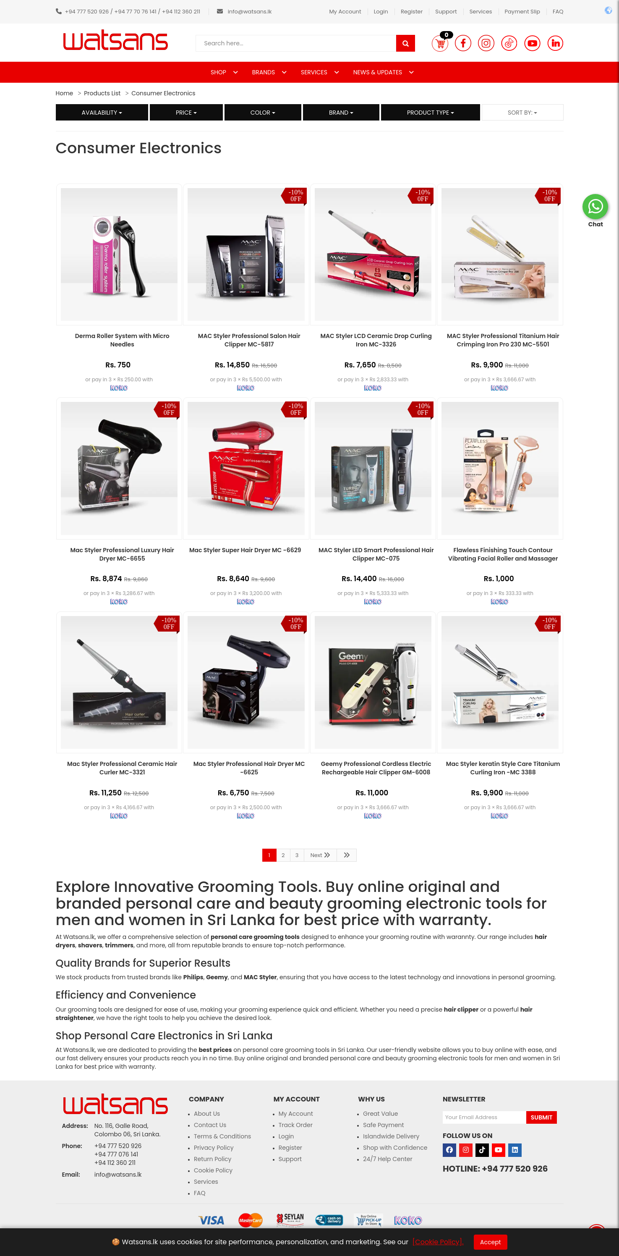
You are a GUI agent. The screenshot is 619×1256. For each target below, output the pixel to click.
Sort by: (523, 112)
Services (481, 12)
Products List (102, 93)
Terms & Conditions (222, 1136)
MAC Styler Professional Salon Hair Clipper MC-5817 (249, 340)
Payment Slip (522, 12)
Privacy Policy (214, 1147)
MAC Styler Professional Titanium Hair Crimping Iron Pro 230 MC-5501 (503, 340)
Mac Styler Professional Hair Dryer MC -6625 (249, 768)
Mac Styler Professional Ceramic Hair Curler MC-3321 (122, 768)
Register (412, 12)
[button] (440, 43)
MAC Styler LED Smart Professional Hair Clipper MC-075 (376, 554)
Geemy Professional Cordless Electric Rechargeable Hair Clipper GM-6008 (376, 768)
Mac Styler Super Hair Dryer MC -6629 (245, 550)
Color (263, 112)
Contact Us (210, 1125)
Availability (102, 112)
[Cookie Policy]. (438, 1242)
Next (321, 855)
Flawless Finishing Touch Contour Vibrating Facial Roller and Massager (503, 554)
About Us (207, 1113)
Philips (193, 977)
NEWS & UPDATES (378, 72)
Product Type (430, 112)
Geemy (217, 977)
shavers (90, 945)
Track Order (296, 1125)
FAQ (558, 12)
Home (64, 93)
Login (381, 12)
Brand (341, 112)
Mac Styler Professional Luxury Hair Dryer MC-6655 (122, 554)
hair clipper (461, 1009)
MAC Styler (260, 977)
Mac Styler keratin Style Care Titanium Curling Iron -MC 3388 (503, 768)
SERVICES (315, 72)
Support (446, 12)
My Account (345, 12)
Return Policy (213, 1159)
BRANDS (264, 72)
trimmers (119, 945)
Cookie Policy (213, 1170)
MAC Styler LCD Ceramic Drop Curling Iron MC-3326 (376, 340)
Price (186, 112)
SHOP (219, 72)
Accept (490, 1242)
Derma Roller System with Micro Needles (122, 340)
